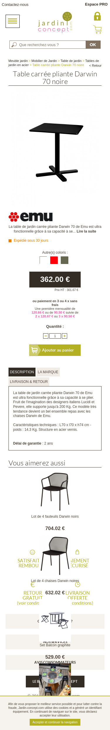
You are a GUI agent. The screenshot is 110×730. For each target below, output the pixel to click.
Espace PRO (96, 4)
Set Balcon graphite (55, 645)
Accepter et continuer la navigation (55, 722)
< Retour (95, 65)
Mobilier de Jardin (44, 61)
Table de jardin (71, 61)
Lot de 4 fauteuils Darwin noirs (55, 516)
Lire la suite (86, 231)
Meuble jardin (18, 61)
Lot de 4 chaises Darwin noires (55, 581)
